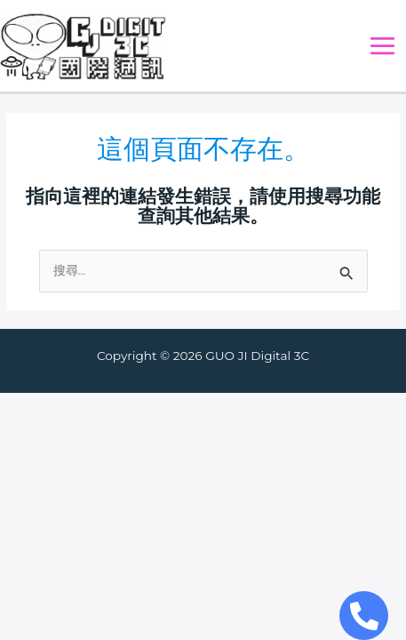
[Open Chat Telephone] (363, 615)
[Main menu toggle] (383, 46)
